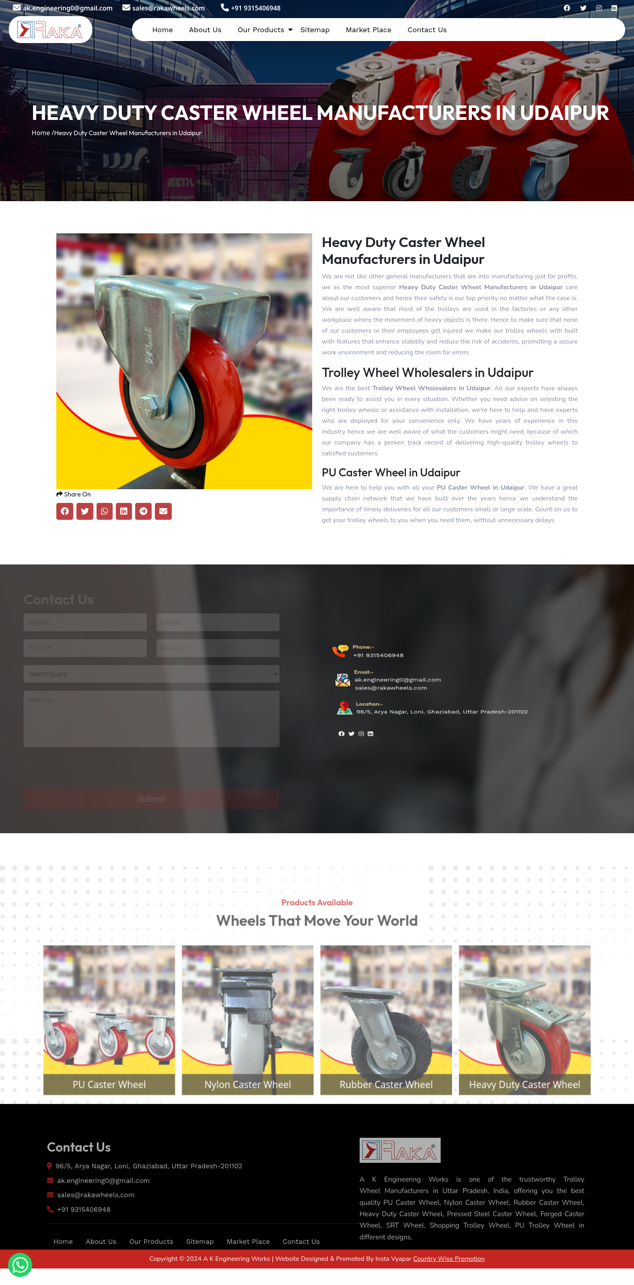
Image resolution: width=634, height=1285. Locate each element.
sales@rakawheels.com (163, 8)
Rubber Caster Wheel (392, 1109)
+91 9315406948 (250, 8)
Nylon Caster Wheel (242, 1109)
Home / (43, 132)
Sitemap (315, 29)
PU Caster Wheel (92, 1109)
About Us (205, 29)
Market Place (368, 29)
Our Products (261, 29)
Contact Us (427, 29)
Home (162, 29)
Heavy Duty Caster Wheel (542, 1109)
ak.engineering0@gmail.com (63, 8)
